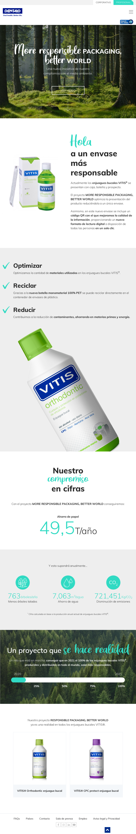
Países (29, 817)
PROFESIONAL (123, 2)
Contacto (44, 817)
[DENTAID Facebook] (58, 824)
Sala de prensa (64, 817)
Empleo (83, 817)
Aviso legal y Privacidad (106, 817)
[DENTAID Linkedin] (69, 824)
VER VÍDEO (68, 90)
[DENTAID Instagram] (63, 824)
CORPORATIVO (103, 2)
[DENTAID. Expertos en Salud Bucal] (131, 11)
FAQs (17, 817)
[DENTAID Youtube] (74, 824)
